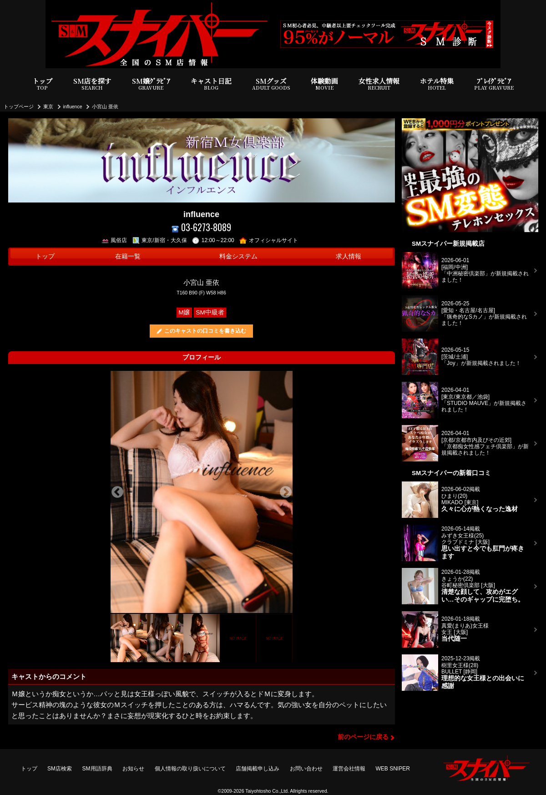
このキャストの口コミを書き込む (205, 331)
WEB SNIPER (393, 768)
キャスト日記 (211, 84)
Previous (117, 492)
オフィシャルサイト (268, 240)
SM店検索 (59, 768)
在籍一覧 (128, 256)
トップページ (19, 106)
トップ (42, 84)
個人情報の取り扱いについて (190, 768)
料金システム (238, 256)
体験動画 (324, 84)
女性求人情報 (379, 84)
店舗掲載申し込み (257, 768)
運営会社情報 (349, 768)
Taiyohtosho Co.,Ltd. (267, 791)
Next (286, 492)
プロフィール (201, 357)
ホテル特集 (437, 84)
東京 (48, 106)
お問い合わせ (306, 768)
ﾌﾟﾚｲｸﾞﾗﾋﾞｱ (494, 84)
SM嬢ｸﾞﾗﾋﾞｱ (151, 84)
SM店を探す (92, 84)
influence (72, 106)
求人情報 (348, 256)
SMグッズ (271, 84)
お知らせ (133, 768)
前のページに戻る (363, 737)
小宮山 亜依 (105, 106)
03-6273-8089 (201, 227)
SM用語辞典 (97, 768)
